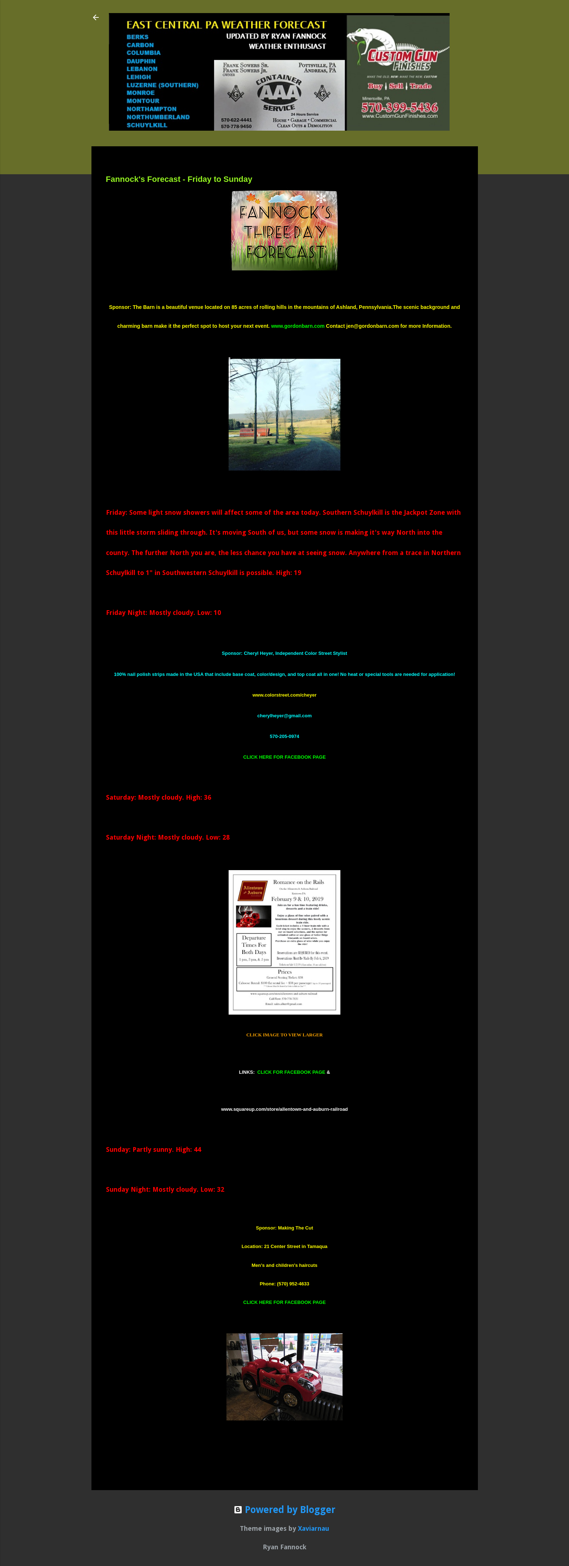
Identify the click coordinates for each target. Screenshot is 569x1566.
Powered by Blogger (284, 1509)
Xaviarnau (313, 1528)
